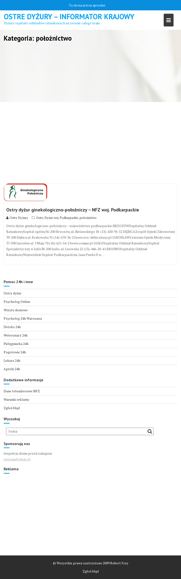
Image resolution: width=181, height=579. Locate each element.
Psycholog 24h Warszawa (23, 318)
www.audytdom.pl (17, 459)
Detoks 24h (12, 326)
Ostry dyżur (12, 293)
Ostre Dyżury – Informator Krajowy (69, 16)
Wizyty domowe (16, 310)
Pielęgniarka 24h (16, 343)
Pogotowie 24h (15, 352)
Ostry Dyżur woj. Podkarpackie (57, 218)
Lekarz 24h (12, 360)
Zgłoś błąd (12, 408)
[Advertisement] (90, 143)
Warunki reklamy (16, 399)
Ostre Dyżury (17, 218)
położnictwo (88, 218)
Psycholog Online (17, 301)
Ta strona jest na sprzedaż (87, 5)
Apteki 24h (12, 369)
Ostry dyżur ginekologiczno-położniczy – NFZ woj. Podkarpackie (72, 210)
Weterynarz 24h (15, 335)
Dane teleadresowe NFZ (22, 391)
